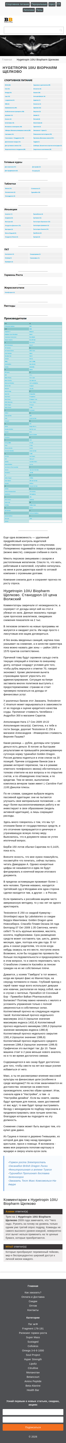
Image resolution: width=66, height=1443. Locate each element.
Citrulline (33, 1368)
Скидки (33, 1301)
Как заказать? (33, 1292)
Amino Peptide (33, 1381)
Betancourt (33, 1376)
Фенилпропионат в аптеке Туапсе (30, 1169)
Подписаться (33, 1427)
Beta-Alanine (33, 1385)
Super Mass (33, 1337)
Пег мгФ (33, 1324)
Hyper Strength (33, 1359)
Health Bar (33, 1390)
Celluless (33, 1346)
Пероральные (39, 4)
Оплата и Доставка (33, 1297)
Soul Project (33, 1355)
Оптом (33, 1305)
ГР (58, 4)
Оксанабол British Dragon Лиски (28, 1166)
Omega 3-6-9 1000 (33, 1350)
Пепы (39, 10)
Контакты (33, 1310)
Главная (33, 1286)
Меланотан (33, 1372)
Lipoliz (33, 1363)
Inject (52, 4)
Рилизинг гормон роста (33, 1333)
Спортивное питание (17, 4)
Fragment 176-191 (33, 1328)
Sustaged (33, 1341)
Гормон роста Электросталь (27, 1162)
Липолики (28, 10)
